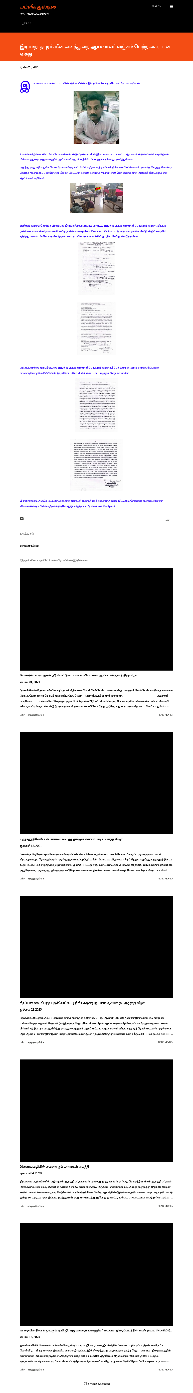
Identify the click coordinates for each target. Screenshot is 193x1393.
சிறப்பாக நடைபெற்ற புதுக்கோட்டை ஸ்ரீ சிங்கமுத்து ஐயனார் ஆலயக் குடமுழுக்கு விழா (82, 1003)
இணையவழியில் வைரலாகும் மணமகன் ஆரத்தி (54, 1166)
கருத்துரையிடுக (29, 545)
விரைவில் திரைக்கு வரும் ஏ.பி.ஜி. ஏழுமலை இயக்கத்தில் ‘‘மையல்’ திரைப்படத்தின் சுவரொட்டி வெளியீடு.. (96, 1330)
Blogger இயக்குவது (96, 1383)
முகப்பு (26, 23)
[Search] (156, 6)
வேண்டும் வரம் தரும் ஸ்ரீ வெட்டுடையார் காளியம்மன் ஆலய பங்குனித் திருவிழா (78, 675)
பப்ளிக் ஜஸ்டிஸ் (38, 7)
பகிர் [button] (167, 519)
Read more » (165, 714)
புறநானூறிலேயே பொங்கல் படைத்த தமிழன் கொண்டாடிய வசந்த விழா (71, 839)
